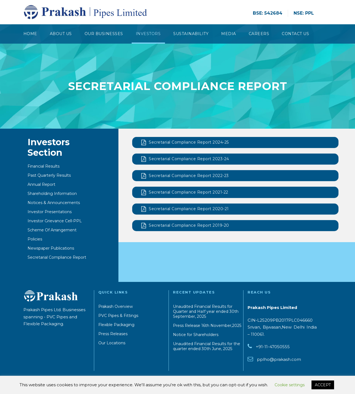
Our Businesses (104, 33)
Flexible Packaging (116, 324)
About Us (61, 33)
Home (30, 33)
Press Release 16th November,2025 (207, 325)
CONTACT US (295, 33)
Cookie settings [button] (290, 384)
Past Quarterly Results (49, 175)
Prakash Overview (115, 306)
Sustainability (190, 33)
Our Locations (111, 342)
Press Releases (113, 333)
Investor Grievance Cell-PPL (55, 221)
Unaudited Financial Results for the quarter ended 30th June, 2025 (206, 346)
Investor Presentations (50, 212)
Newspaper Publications (51, 248)
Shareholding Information (52, 194)
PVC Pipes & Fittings (118, 315)
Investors (148, 33)
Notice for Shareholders (195, 334)
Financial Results (43, 166)
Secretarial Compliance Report (57, 257)
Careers (259, 33)
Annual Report (41, 185)
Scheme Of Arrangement (52, 230)
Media (228, 33)
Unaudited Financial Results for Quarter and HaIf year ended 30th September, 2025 (206, 311)
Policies (35, 239)
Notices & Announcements (54, 203)
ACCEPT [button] (323, 384)
